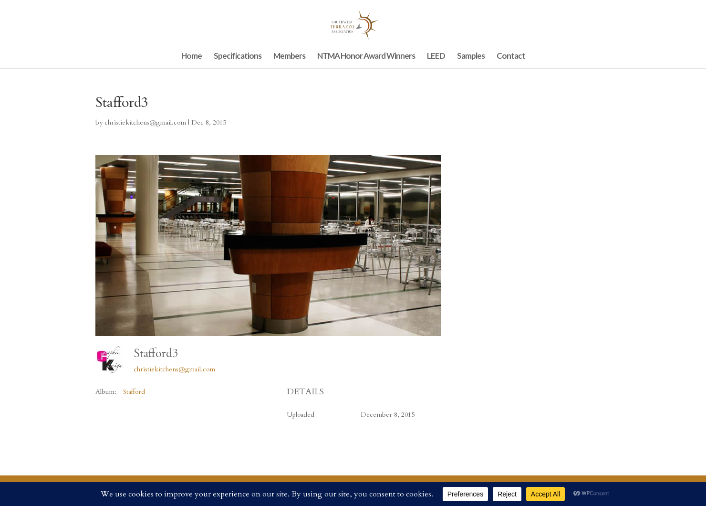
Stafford (134, 391)
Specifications (237, 57)
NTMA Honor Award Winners (366, 57)
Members (289, 57)
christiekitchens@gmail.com (145, 122)
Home (191, 57)
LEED (436, 57)
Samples (471, 57)
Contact (511, 57)
